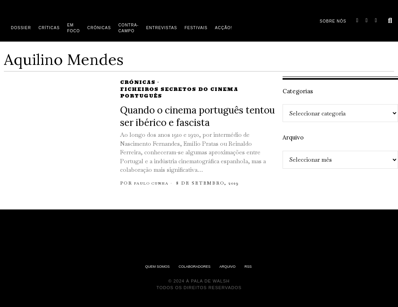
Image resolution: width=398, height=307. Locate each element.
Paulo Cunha (155, 183)
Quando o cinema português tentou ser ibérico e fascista (197, 116)
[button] (390, 20)
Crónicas (137, 82)
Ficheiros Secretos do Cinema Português (179, 92)
